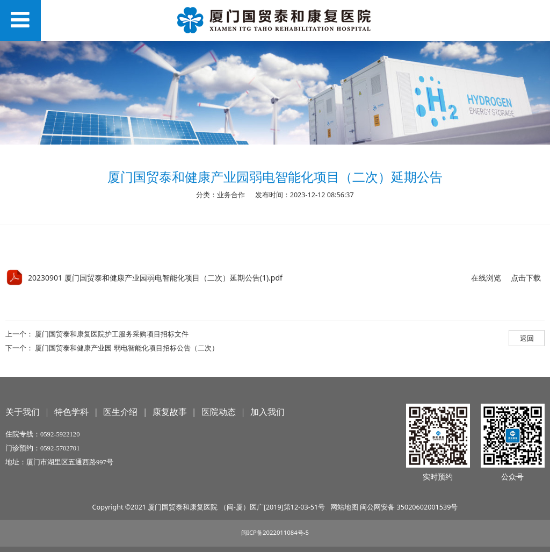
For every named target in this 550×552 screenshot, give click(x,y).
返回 (527, 338)
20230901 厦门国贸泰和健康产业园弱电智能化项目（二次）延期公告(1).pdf (155, 278)
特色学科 (71, 412)
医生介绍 (120, 412)
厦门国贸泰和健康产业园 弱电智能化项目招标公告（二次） (126, 348)
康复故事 (170, 412)
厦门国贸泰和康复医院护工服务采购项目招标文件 (112, 334)
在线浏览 (486, 278)
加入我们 (267, 412)
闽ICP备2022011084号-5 (275, 532)
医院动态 (218, 412)
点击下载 (526, 278)
